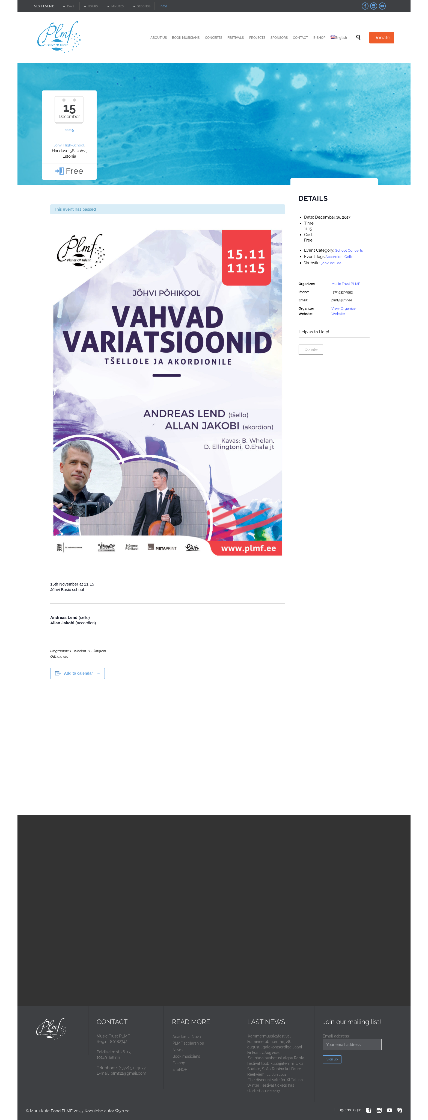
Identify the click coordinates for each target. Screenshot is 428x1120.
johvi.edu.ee (331, 263)
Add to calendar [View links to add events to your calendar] (78, 673)
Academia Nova (187, 1036)
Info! (163, 6)
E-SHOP (180, 1069)
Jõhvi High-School (69, 145)
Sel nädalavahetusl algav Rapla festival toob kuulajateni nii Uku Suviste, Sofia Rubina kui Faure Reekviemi (275, 1066)
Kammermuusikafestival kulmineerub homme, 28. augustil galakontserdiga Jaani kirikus (274, 1044)
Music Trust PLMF (345, 284)
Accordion (334, 257)
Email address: (352, 1042)
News (178, 1050)
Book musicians (186, 1056)
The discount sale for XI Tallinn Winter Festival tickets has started (275, 1085)
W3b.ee (122, 1111)
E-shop (179, 1063)
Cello (348, 257)
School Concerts (349, 250)
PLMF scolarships (188, 1043)
